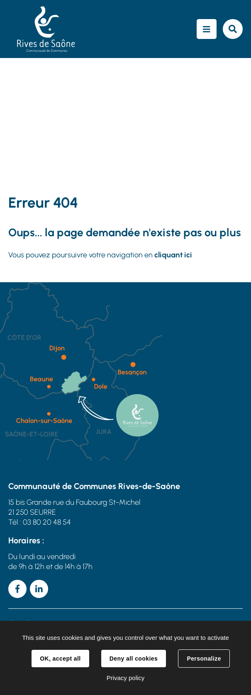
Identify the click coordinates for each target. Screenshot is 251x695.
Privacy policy (126, 677)
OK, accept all (60, 658)
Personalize (204, 658)
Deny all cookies (134, 658)
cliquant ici (173, 254)
